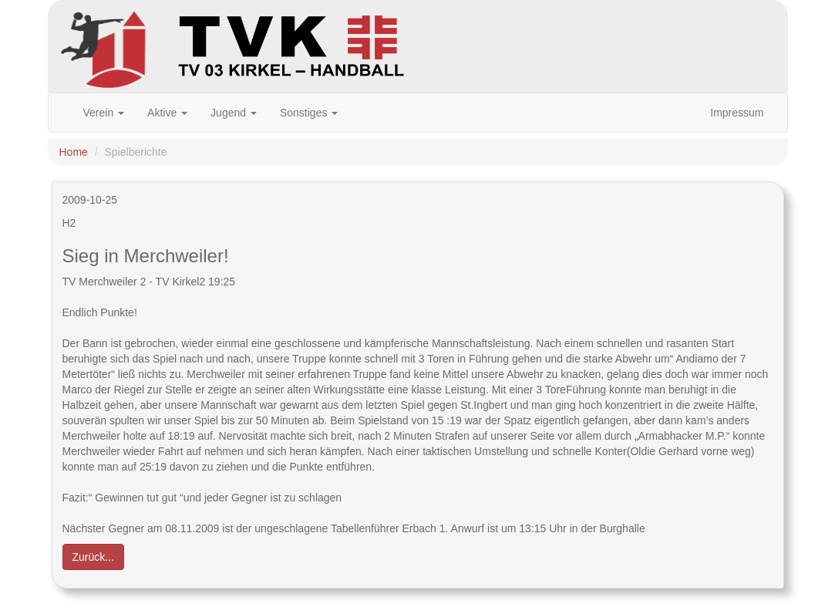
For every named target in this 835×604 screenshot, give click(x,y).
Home (73, 152)
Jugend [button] (233, 112)
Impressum (736, 112)
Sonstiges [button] (309, 112)
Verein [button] (104, 112)
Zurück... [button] (93, 557)
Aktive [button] (167, 112)
